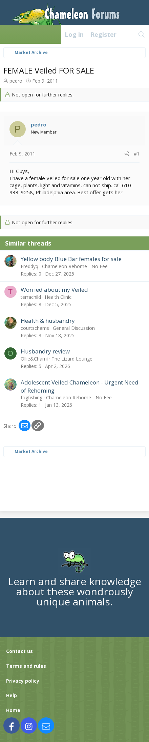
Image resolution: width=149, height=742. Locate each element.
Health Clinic (58, 297)
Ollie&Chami (34, 358)
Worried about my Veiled (54, 289)
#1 (137, 153)
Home (13, 710)
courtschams (35, 328)
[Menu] (8, 34)
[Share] (126, 153)
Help (11, 695)
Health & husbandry (48, 320)
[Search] (141, 34)
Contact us (19, 651)
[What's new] (127, 34)
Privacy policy (22, 681)
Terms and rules (26, 666)
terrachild (31, 297)
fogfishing (31, 397)
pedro (15, 81)
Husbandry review (45, 351)
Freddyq (29, 266)
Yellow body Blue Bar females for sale (71, 259)
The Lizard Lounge (71, 358)
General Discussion (74, 328)
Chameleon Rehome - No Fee (75, 266)
